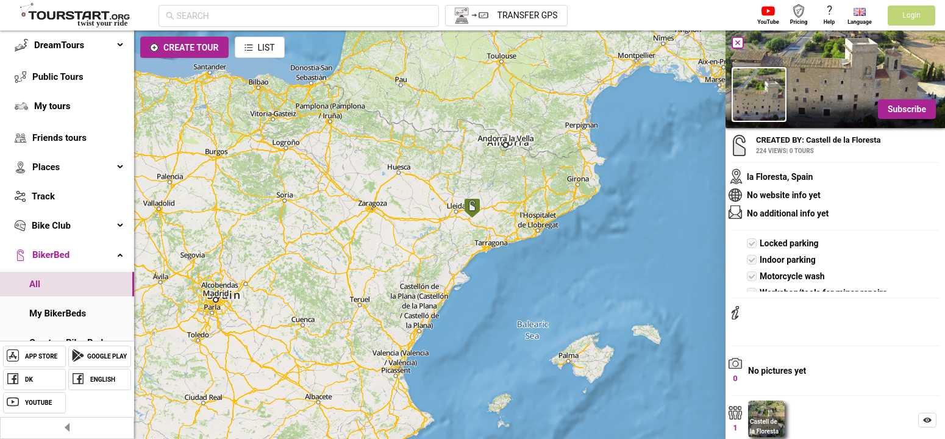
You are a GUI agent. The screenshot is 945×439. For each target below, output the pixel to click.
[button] (472, 209)
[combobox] (304, 16)
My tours (52, 106)
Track (43, 196)
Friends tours (59, 137)
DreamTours (79, 45)
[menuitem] (67, 45)
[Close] (738, 43)
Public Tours (58, 76)
